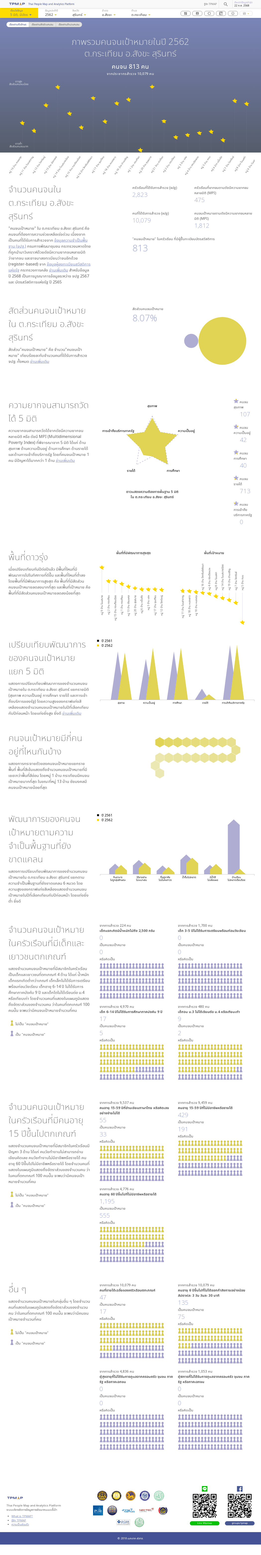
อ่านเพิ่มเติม (58, 270)
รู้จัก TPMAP (210, 4)
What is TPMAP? (22, 1516)
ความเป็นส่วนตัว (20, 1524)
